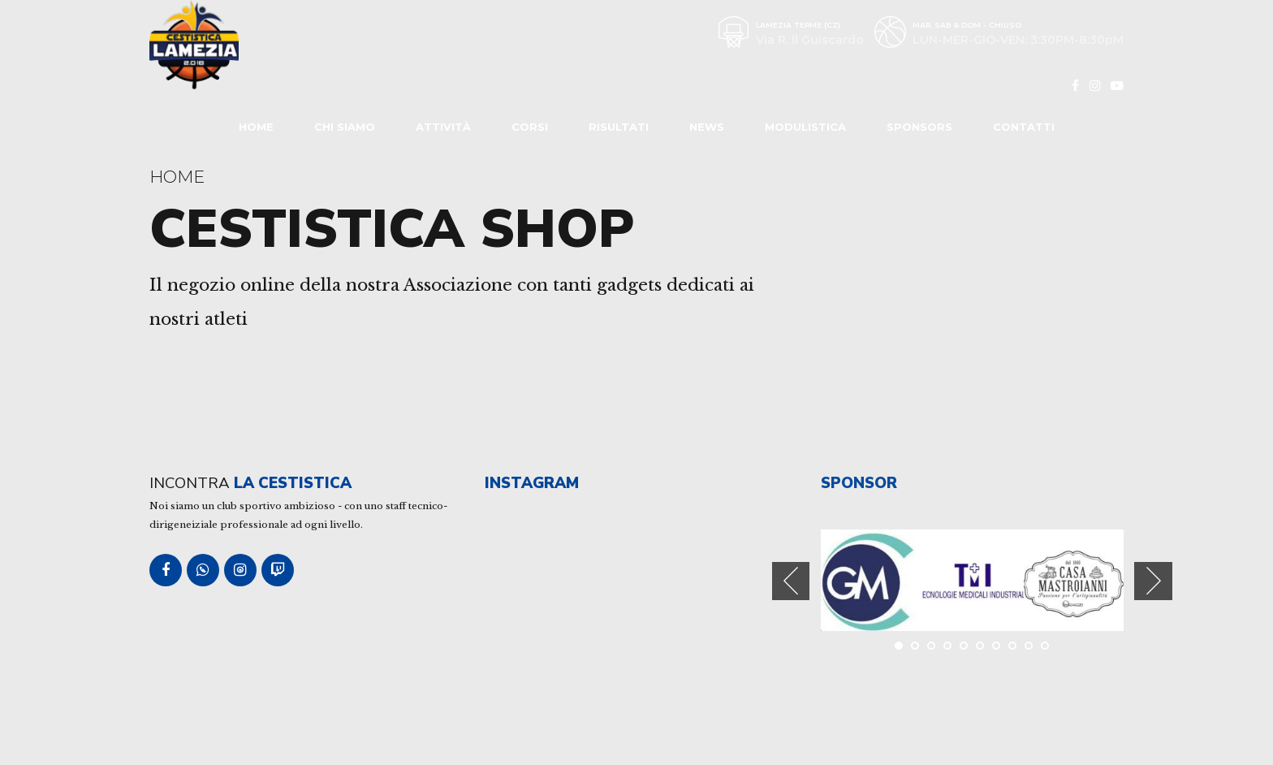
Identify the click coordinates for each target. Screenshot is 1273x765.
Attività (443, 126)
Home (256, 126)
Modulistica (805, 126)
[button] (791, 581)
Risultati (619, 126)
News (706, 126)
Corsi (529, 126)
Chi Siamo (344, 126)
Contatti (1024, 126)
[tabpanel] (871, 580)
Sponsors (919, 126)
